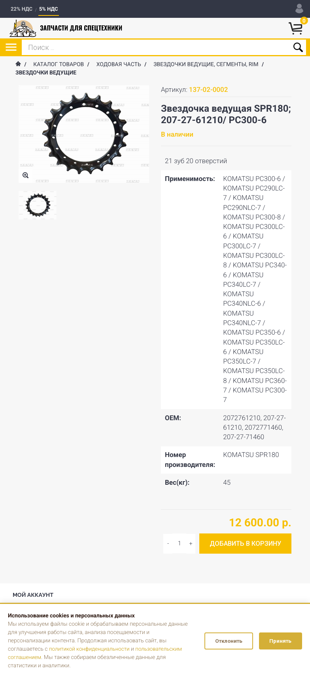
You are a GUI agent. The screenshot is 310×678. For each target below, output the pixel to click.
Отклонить (223, 641)
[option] (38, 205)
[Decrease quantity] (190, 544)
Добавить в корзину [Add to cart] (245, 543)
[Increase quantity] (167, 544)
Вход (24, 590)
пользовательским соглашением (50, 657)
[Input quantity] (179, 543)
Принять (278, 641)
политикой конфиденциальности (91, 649)
